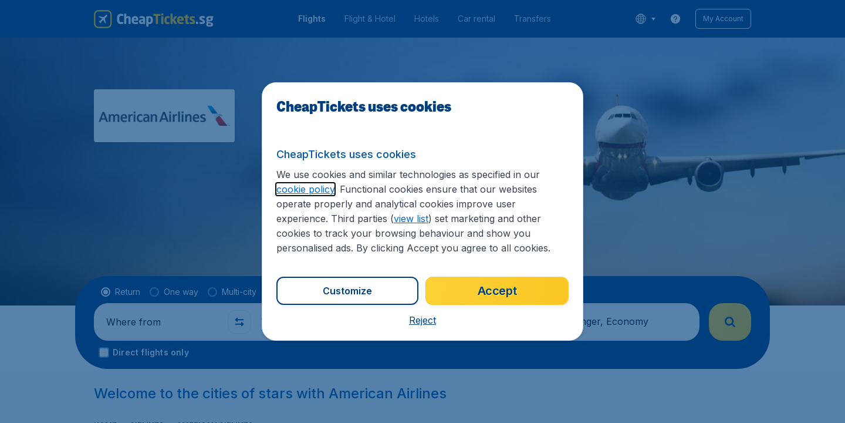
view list (411, 218)
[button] (422, 320)
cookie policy (305, 189)
